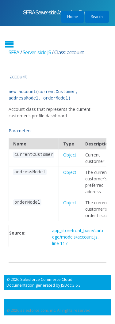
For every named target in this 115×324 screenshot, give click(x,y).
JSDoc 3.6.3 (71, 285)
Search (97, 16)
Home (72, 16)
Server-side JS (37, 52)
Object (69, 155)
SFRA (14, 52)
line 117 (59, 243)
